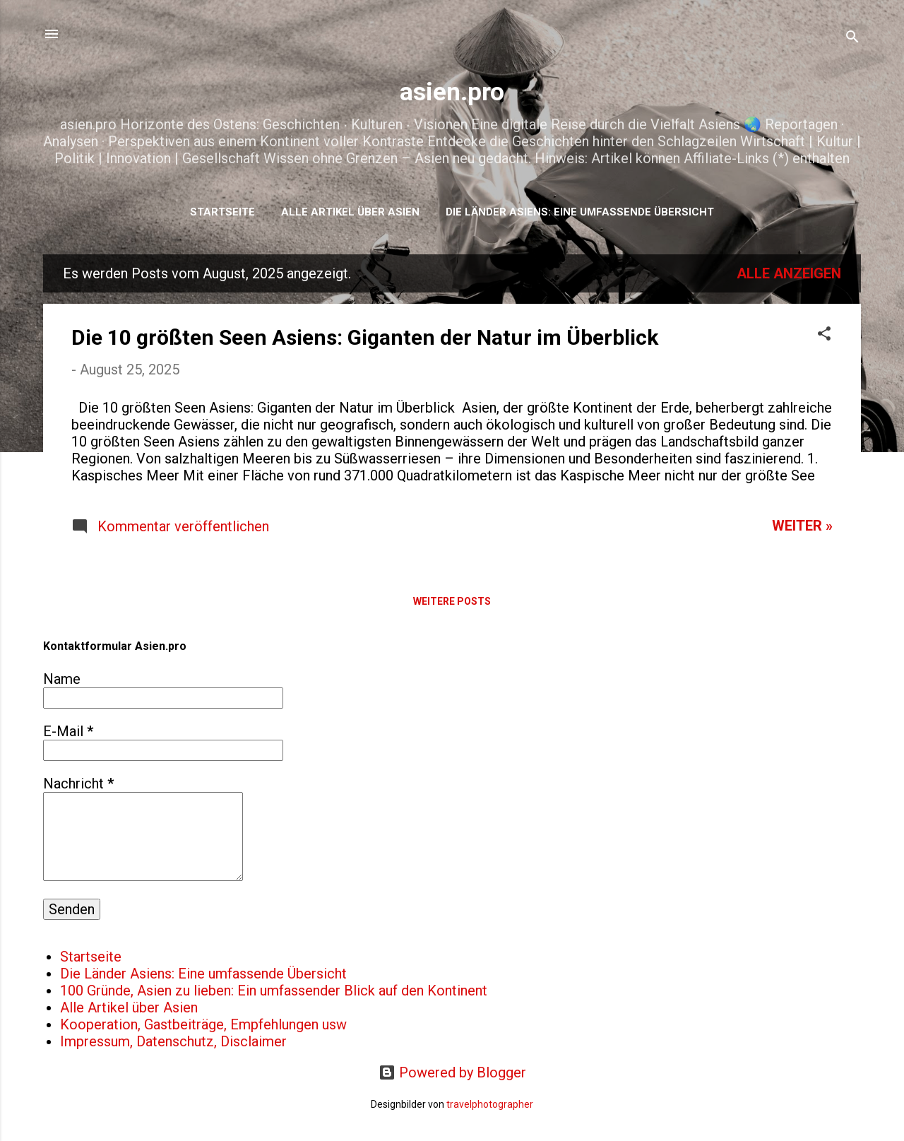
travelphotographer (489, 1104)
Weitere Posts (452, 601)
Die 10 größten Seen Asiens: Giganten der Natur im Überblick (364, 337)
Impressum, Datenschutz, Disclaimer (173, 1041)
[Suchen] (852, 38)
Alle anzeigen (789, 273)
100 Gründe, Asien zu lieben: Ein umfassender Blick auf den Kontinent (273, 990)
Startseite (222, 212)
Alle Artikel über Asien (350, 212)
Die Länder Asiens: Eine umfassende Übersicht (580, 212)
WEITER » (802, 525)
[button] (824, 335)
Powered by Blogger (452, 1072)
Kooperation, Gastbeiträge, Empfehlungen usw (203, 1024)
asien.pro (452, 92)
